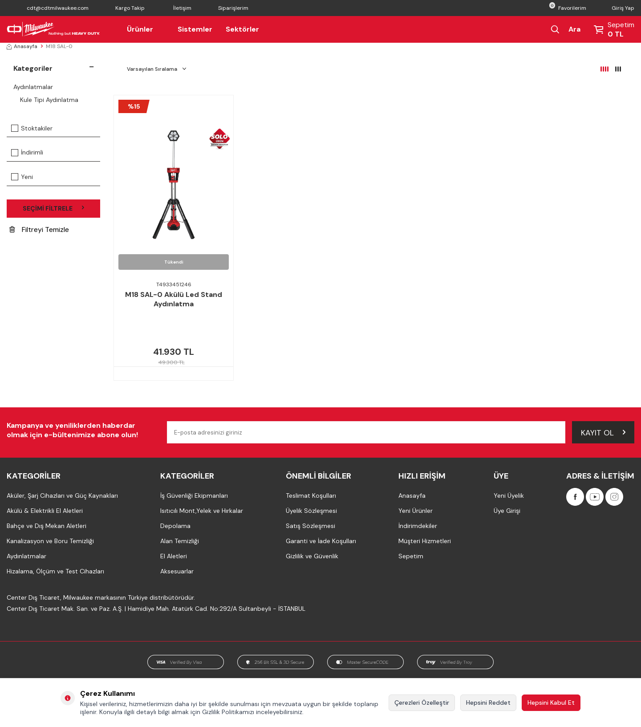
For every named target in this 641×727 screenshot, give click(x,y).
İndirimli (27, 152)
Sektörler (242, 29)
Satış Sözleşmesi (310, 526)
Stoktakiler (32, 128)
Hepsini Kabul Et (551, 703)
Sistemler (195, 29)
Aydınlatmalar (33, 87)
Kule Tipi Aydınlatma (49, 100)
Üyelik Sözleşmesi (311, 511)
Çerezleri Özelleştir (421, 703)
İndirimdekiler (417, 526)
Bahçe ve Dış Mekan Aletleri (46, 526)
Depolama (175, 526)
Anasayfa (22, 46)
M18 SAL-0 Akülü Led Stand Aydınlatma (173, 299)
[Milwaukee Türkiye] (53, 29)
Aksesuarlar (177, 571)
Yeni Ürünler (415, 511)
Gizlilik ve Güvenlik (312, 556)
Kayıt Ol (603, 431)
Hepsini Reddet (488, 703)
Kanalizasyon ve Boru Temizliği (50, 541)
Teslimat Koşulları (311, 495)
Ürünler (145, 29)
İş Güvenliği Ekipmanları (194, 495)
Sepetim (410, 556)
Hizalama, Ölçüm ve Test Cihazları (55, 571)
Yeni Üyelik (509, 495)
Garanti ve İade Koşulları (321, 541)
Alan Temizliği (179, 541)
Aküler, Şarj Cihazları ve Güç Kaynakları (62, 495)
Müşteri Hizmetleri (424, 541)
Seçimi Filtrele (53, 208)
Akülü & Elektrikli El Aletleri (45, 511)
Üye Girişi (507, 511)
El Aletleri (173, 556)
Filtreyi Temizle (39, 229)
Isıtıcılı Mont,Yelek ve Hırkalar (201, 511)
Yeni (22, 177)
